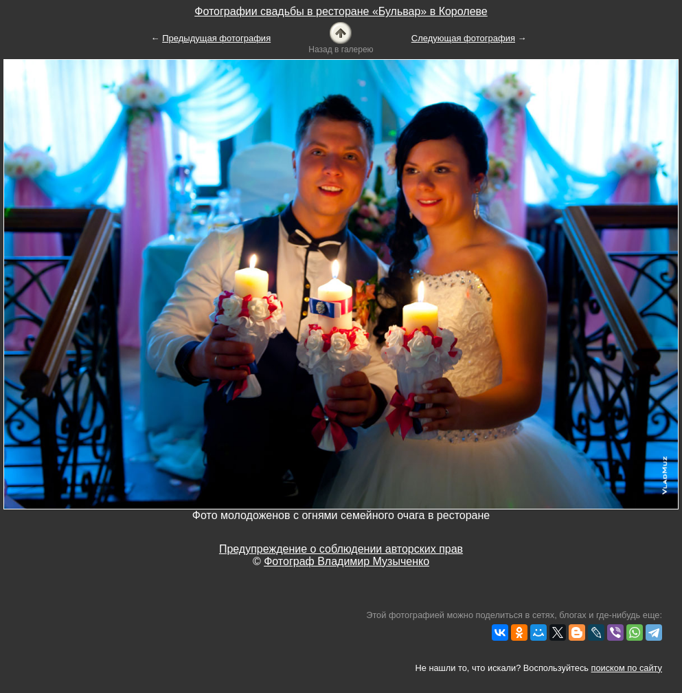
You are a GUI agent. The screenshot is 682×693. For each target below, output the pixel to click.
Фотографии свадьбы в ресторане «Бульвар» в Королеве (341, 11)
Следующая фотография (463, 38)
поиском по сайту (626, 668)
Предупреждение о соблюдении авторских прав (341, 549)
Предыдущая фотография (216, 38)
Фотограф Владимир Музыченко (346, 561)
